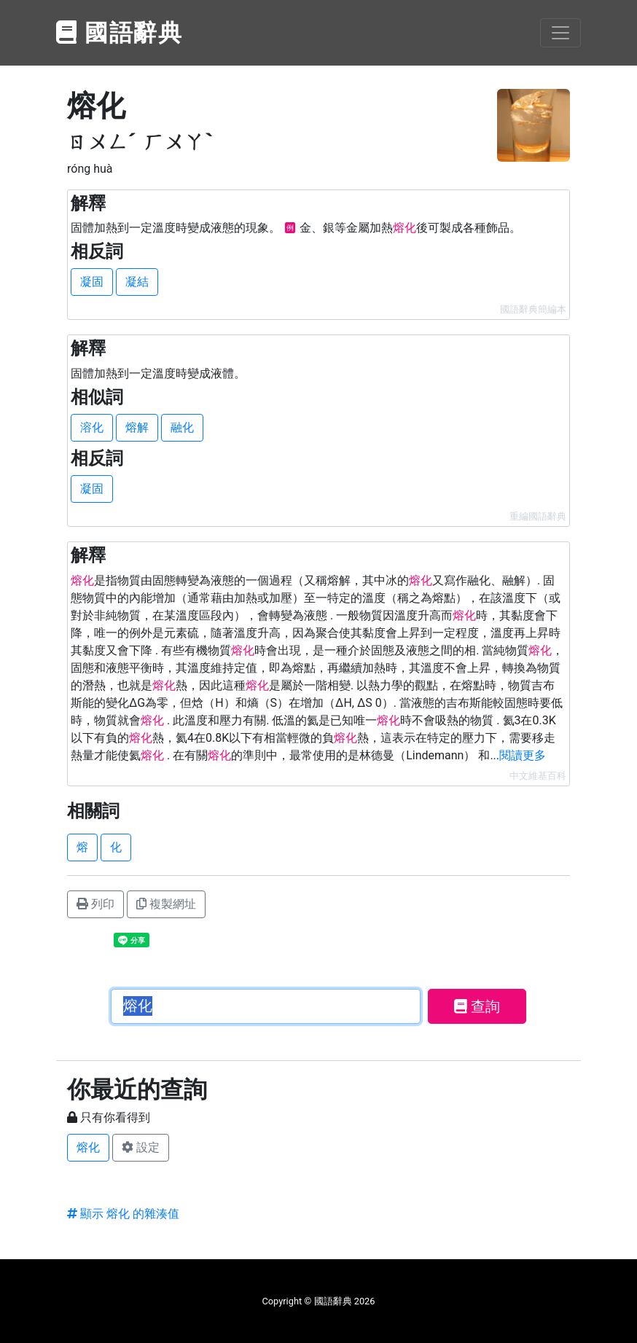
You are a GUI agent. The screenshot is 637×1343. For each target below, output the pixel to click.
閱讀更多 (522, 755)
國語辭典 (119, 33)
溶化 (91, 427)
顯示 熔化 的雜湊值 (123, 1214)
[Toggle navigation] (560, 32)
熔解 (137, 427)
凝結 (137, 282)
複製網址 (166, 904)
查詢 (477, 1006)
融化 (182, 427)
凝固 (91, 282)
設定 (141, 1147)
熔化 (88, 1147)
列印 (95, 904)
